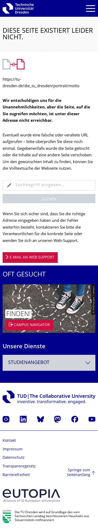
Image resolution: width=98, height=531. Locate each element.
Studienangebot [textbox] (28, 363)
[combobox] (49, 363)
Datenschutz (14, 458)
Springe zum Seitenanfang (78, 473)
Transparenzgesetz (19, 466)
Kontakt (9, 440)
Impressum (12, 449)
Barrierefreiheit (16, 475)
